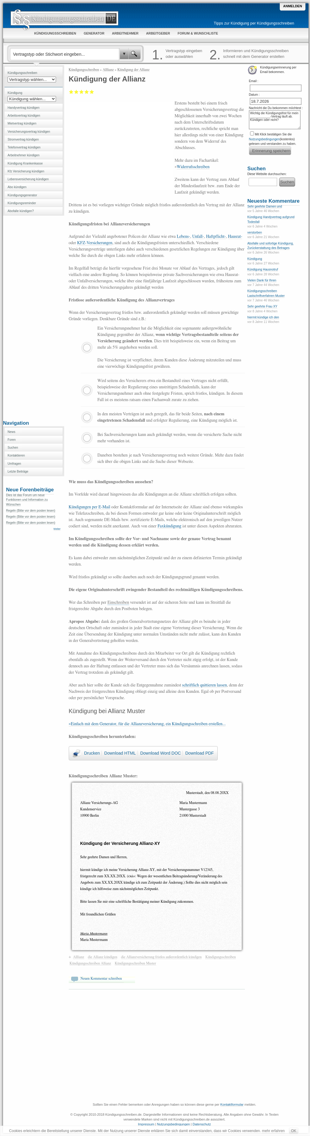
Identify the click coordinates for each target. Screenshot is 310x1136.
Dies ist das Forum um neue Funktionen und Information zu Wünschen (27, 499)
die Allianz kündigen (102, 957)
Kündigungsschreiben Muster (135, 963)
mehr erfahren (273, 1131)
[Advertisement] (33, 317)
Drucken (92, 753)
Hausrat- (235, 236)
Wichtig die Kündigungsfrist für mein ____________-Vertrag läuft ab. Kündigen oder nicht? (275, 119)
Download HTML (120, 753)
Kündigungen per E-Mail (89, 507)
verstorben (254, 232)
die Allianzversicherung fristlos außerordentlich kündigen (161, 957)
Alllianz (108, 69)
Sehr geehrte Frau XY (262, 306)
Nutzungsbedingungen (264, 139)
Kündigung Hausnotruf (262, 269)
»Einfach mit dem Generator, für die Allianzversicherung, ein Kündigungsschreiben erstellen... (147, 724)
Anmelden (292, 6)
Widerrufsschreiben (193, 167)
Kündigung (254, 259)
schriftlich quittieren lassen (204, 685)
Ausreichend (76, 91)
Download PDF (199, 753)
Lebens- (183, 236)
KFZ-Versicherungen (94, 243)
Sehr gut (91, 91)
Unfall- (198, 236)
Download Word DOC (160, 753)
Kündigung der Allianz (133, 69)
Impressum (146, 1124)
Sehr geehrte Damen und (264, 206)
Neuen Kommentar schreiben (101, 978)
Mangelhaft (71, 91)
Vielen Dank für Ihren (261, 280)
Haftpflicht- (216, 236)
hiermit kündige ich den (263, 317)
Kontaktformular (232, 1104)
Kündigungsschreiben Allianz (90, 963)
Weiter (57, 529)
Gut (86, 91)
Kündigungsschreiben (84, 69)
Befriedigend (81, 91)
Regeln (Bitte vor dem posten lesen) (30, 510)
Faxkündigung (169, 526)
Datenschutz (202, 1124)
